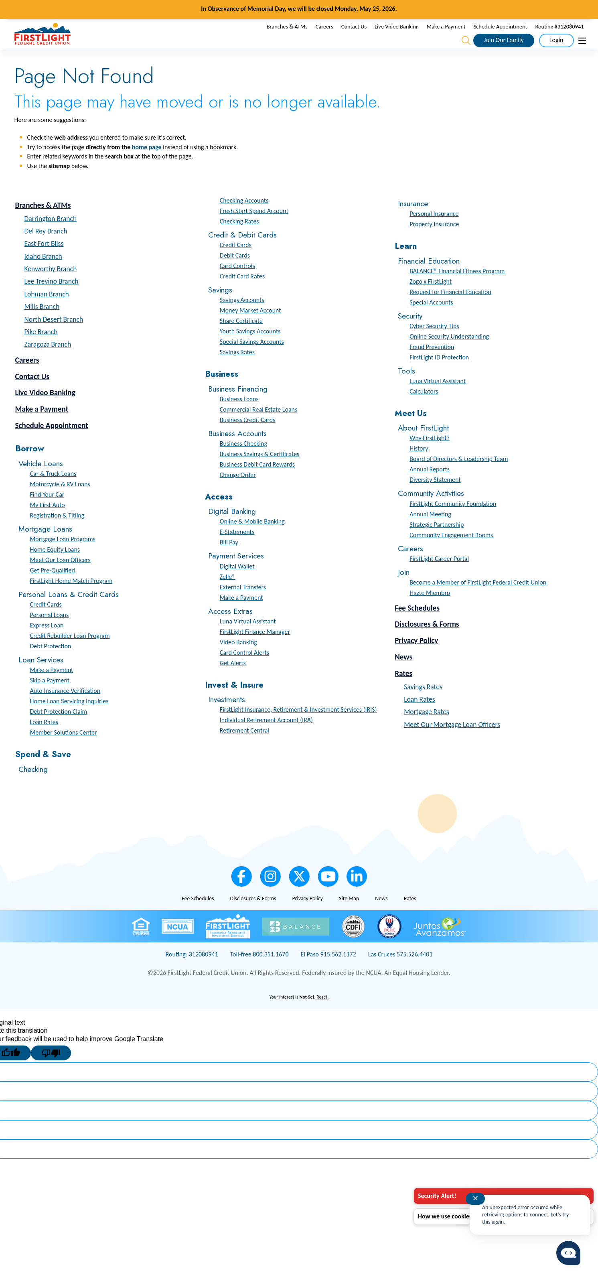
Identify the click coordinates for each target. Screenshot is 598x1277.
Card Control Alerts (244, 669)
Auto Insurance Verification (65, 708)
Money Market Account (250, 327)
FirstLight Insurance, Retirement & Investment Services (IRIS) (298, 727)
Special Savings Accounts (252, 359)
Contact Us (354, 35)
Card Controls (237, 283)
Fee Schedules (417, 624)
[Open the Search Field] (466, 49)
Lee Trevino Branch (51, 298)
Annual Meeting (430, 531)
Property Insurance (434, 241)
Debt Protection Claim (58, 729)
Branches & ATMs (287, 35)
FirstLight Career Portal (439, 575)
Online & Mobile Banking (252, 538)
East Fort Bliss (44, 260)
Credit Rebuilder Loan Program (70, 653)
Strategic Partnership (436, 541)
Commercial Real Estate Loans (258, 426)
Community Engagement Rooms (451, 552)
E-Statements (237, 549)
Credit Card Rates (242, 293)
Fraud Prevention (431, 363)
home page (147, 164)
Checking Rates (239, 238)
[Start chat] (568, 1253)
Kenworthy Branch (50, 286)
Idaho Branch (43, 273)
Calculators (423, 408)
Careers (324, 35)
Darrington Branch (50, 235)
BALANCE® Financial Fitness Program (457, 288)
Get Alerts (233, 680)
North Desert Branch (53, 336)
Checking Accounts (244, 217)
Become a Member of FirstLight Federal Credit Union (477, 599)
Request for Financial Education (450, 309)
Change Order (238, 492)
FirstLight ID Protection (439, 374)
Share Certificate (241, 338)
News (403, 674)
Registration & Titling (57, 532)
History (418, 465)
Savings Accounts (242, 317)
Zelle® (227, 593)
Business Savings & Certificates (260, 471)
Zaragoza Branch (47, 361)
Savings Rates (237, 369)
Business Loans (239, 416)
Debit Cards (235, 272)
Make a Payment (446, 35)
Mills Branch (42, 323)
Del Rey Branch (45, 248)
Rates (403, 690)
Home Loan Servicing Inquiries (69, 718)
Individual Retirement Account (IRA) (266, 737)
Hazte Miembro (429, 609)
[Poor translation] (51, 1070)
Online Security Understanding (449, 353)
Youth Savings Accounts (250, 348)
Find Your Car (47, 512)
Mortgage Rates (426, 729)
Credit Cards (46, 621)
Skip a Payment (50, 697)
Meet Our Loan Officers (60, 577)
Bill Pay (229, 559)
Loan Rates (44, 739)
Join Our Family (503, 49)
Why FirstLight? (429, 455)
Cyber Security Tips (434, 343)
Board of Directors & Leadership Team (458, 476)
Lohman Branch (46, 311)
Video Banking (238, 659)
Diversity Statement (435, 497)
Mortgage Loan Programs (62, 556)
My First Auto (47, 522)
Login (556, 49)
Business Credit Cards (248, 437)
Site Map (349, 915)
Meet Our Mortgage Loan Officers (452, 741)
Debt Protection (50, 663)
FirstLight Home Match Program (71, 598)
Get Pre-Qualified (52, 587)
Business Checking (243, 461)
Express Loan (47, 642)
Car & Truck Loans (53, 491)
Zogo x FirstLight (430, 298)
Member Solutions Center (63, 749)
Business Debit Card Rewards (257, 481)
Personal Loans (49, 632)
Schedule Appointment (500, 35)
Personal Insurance (433, 231)
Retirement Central (244, 747)
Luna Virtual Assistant (248, 638)
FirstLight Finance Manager (255, 648)
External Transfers (243, 604)
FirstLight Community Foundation (452, 520)
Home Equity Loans (55, 566)
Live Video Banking (397, 35)
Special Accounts (431, 319)
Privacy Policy (416, 657)
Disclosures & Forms (427, 641)
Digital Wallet (237, 583)
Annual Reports (429, 486)
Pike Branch (41, 349)
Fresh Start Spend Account (254, 228)
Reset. (322, 1014)
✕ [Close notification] (475, 1198)
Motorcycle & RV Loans (60, 501)
